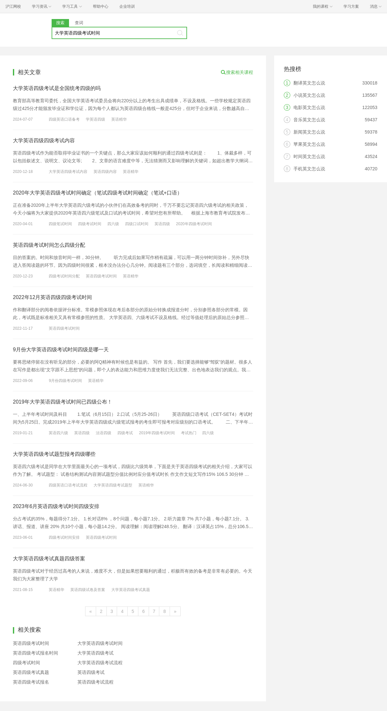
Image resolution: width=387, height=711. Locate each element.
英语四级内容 (105, 171)
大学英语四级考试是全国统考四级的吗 (57, 88)
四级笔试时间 (60, 224)
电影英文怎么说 (309, 107)
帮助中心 (100, 6)
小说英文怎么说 (309, 95)
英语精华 (119, 119)
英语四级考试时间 (101, 276)
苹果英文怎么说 (309, 144)
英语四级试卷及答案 (87, 589)
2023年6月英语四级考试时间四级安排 (56, 506)
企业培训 (127, 6)
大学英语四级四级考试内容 (44, 140)
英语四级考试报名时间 (35, 653)
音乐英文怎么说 (309, 119)
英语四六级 (58, 433)
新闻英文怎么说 (309, 132)
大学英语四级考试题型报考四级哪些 (54, 454)
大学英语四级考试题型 (113, 485)
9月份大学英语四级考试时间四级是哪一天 (61, 349)
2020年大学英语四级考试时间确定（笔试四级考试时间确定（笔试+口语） (97, 192)
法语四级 (103, 433)
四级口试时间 (136, 224)
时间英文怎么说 (309, 156)
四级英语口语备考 (64, 119)
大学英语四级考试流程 (100, 662)
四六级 (113, 224)
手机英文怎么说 (309, 168)
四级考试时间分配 (64, 276)
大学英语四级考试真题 (130, 589)
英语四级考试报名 (31, 682)
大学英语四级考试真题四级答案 (49, 558)
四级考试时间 (89, 224)
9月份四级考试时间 (65, 380)
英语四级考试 (90, 672)
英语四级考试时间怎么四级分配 (49, 245)
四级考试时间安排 (64, 537)
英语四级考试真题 (31, 672)
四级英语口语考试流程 (68, 485)
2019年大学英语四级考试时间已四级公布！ (62, 402)
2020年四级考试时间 (194, 224)
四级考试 (125, 433)
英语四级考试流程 (95, 682)
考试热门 (188, 433)
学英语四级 (95, 119)
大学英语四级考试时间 (100, 643)
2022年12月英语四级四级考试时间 (52, 297)
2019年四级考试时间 (157, 433)
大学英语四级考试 (95, 653)
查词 (79, 22)
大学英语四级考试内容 (68, 171)
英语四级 (162, 224)
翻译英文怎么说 (309, 82)
